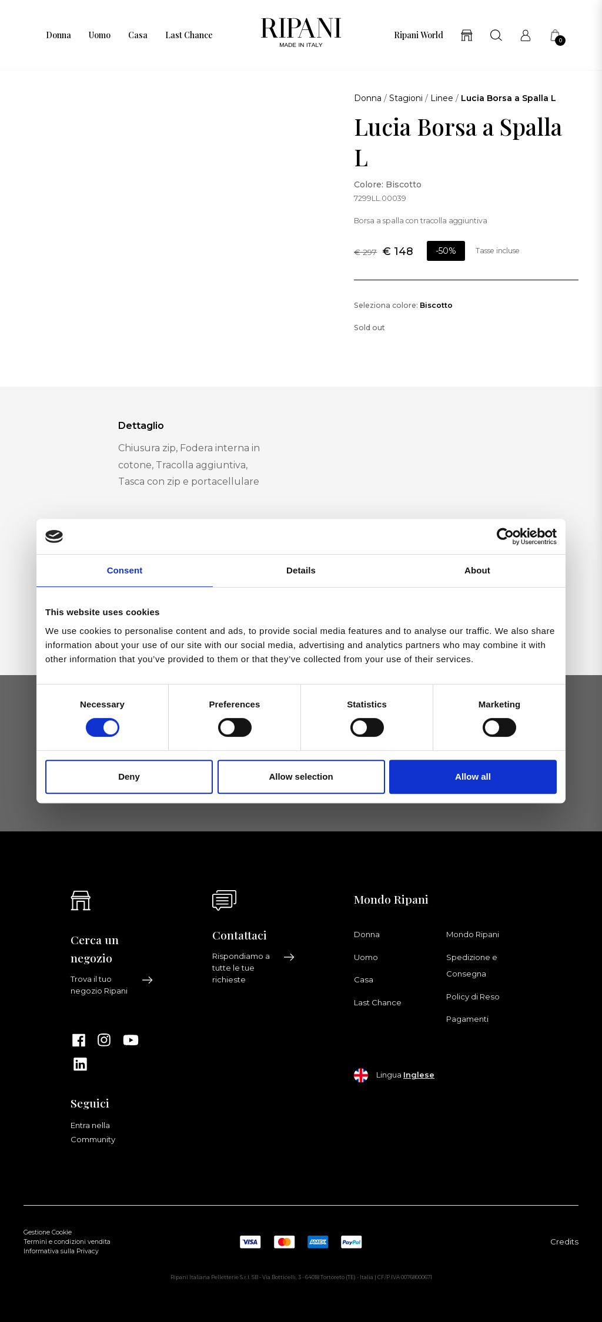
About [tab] (477, 570)
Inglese (418, 1074)
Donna (58, 35)
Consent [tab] (125, 570)
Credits (564, 1241)
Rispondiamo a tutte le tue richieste (253, 967)
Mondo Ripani (472, 934)
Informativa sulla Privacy (61, 1251)
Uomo (100, 35)
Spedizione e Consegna (471, 965)
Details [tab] (301, 570)
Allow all (473, 776)
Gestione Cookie (48, 1232)
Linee (441, 98)
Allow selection (301, 776)
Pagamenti (467, 1019)
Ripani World (418, 35)
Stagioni (406, 98)
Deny (129, 776)
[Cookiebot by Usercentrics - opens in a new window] (505, 536)
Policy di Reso (473, 996)
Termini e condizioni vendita (67, 1242)
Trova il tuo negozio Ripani (112, 984)
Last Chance (189, 35)
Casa (138, 35)
